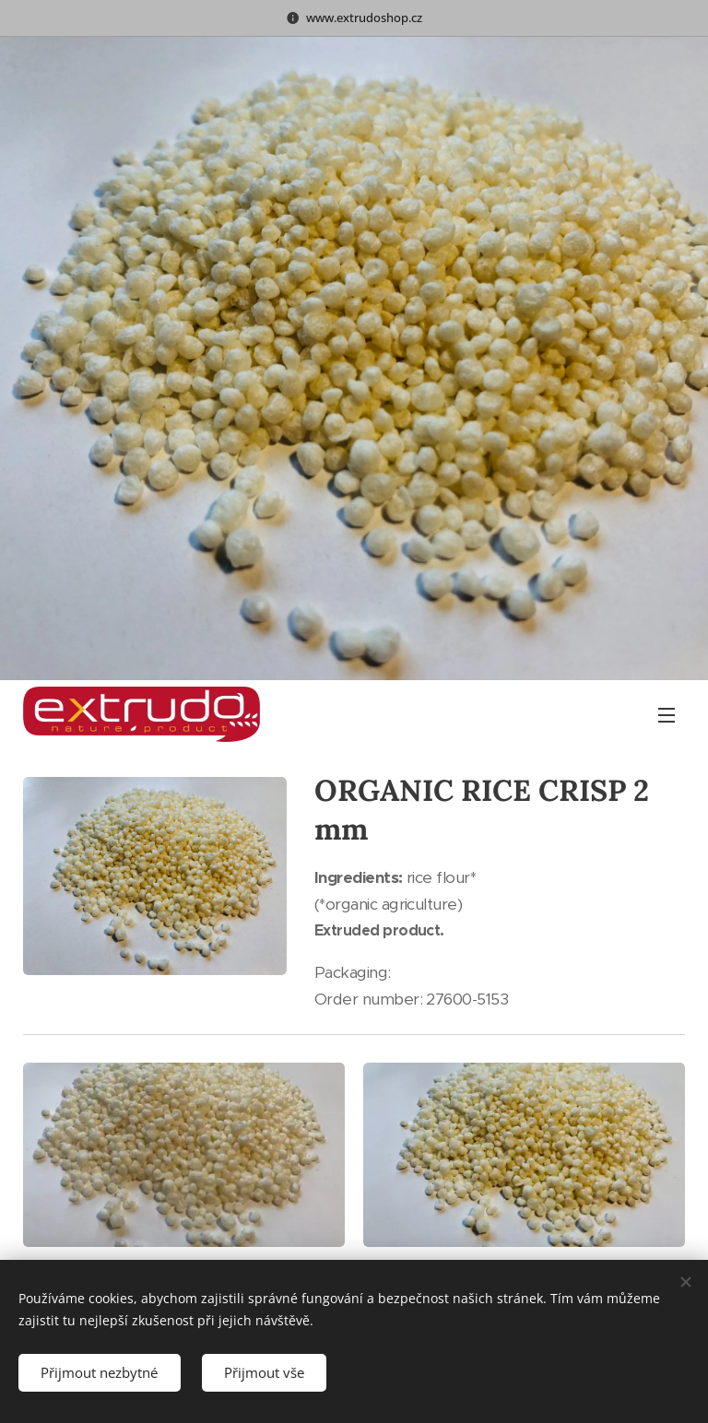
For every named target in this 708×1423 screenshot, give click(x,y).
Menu (666, 715)
